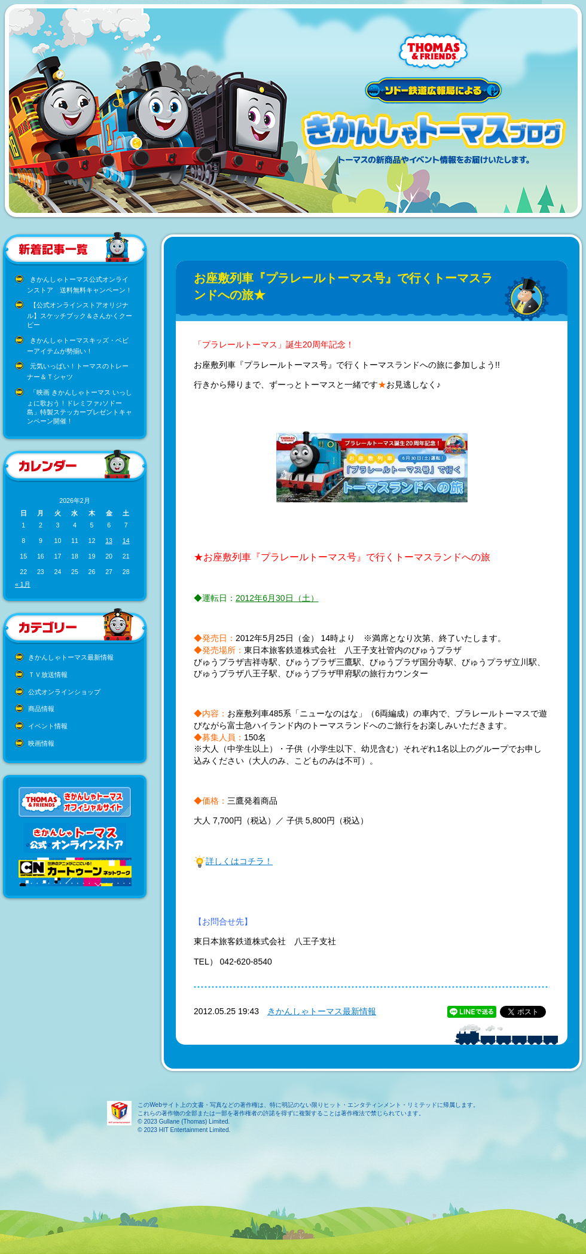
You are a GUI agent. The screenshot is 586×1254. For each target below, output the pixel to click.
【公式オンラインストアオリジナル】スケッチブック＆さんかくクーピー (79, 314)
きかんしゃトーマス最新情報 (71, 657)
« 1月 (22, 584)
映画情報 (41, 743)
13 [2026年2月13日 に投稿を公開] (108, 540)
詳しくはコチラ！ (239, 861)
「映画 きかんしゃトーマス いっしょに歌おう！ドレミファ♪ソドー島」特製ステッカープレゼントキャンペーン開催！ (79, 407)
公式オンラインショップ (64, 691)
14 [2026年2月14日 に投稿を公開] (126, 540)
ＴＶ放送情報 (48, 674)
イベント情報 (48, 726)
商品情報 (41, 708)
